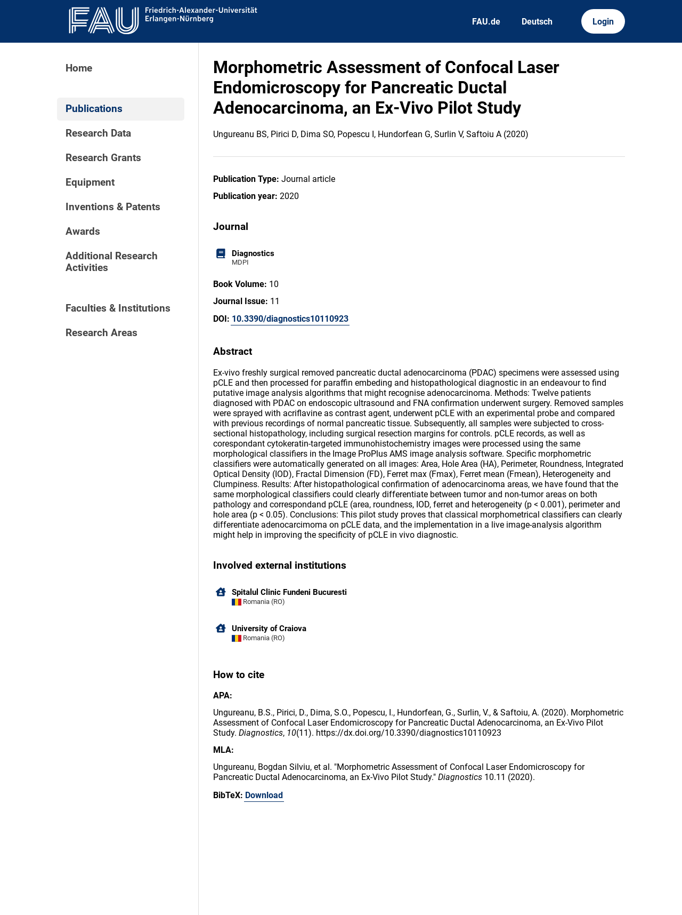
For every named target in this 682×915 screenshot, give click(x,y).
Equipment (90, 182)
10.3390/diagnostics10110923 (290, 319)
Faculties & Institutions (118, 308)
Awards (83, 231)
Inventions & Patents (113, 207)
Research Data (98, 133)
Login (603, 22)
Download (264, 795)
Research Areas (101, 333)
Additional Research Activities (112, 262)
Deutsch (537, 22)
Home (79, 68)
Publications (94, 109)
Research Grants (103, 158)
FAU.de (486, 22)
